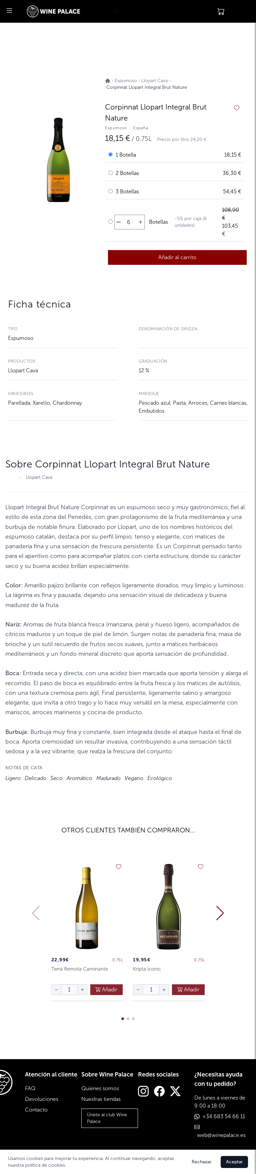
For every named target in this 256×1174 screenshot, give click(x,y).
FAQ (30, 1088)
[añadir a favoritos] (236, 108)
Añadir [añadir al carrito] (106, 989)
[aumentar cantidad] (140, 222)
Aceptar (234, 1161)
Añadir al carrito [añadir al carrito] (177, 257)
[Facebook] (159, 1092)
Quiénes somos (100, 1088)
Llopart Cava (23, 370)
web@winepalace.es (221, 1135)
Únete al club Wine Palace (107, 1118)
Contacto (36, 1110)
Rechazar (201, 1161)
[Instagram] (143, 1092)
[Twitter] (175, 1092)
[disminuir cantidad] (118, 222)
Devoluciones (41, 1099)
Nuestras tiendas (101, 1099)
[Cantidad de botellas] (129, 222)
